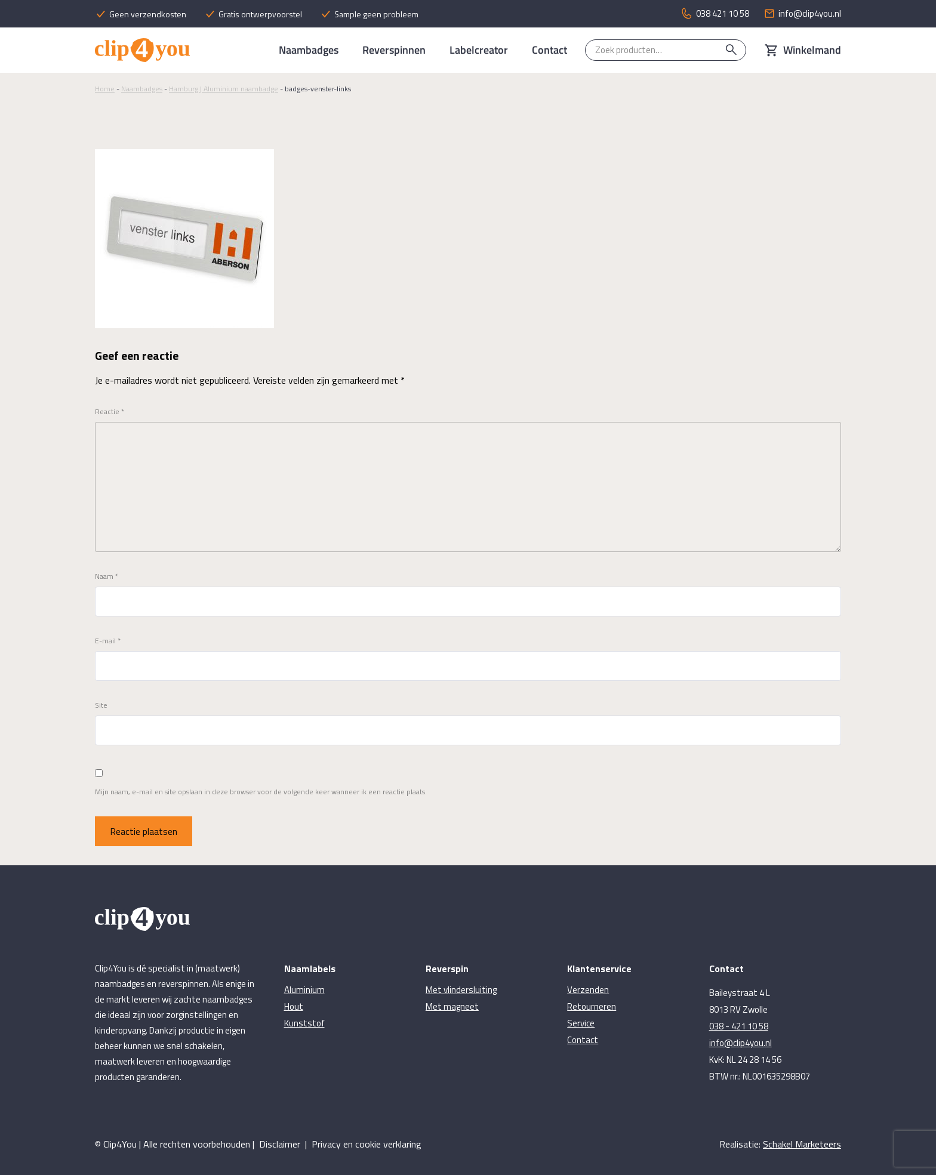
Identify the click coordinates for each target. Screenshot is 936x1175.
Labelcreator (478, 50)
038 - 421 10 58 (738, 1026)
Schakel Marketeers (802, 1144)
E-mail (108, 641)
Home (105, 88)
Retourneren (591, 1006)
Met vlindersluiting (461, 990)
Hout (293, 1006)
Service (581, 1023)
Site (101, 705)
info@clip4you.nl (740, 1043)
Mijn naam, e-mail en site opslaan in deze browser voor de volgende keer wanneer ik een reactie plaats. (261, 792)
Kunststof (304, 1023)
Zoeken (731, 50)
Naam (106, 576)
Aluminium (304, 990)
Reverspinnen (394, 50)
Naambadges (308, 50)
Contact (549, 50)
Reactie (109, 411)
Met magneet (452, 1006)
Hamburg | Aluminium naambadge (223, 88)
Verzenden (588, 990)
